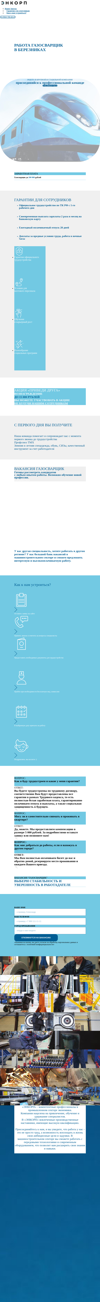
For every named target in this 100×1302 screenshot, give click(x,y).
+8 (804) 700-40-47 (7, 17)
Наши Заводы (11, 9)
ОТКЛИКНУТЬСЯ (50, 86)
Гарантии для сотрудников (18, 11)
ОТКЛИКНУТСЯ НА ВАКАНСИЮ (36, 938)
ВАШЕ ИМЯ (19, 907)
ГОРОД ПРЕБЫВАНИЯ (24, 926)
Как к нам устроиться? (16, 13)
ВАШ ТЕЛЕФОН (21, 917)
